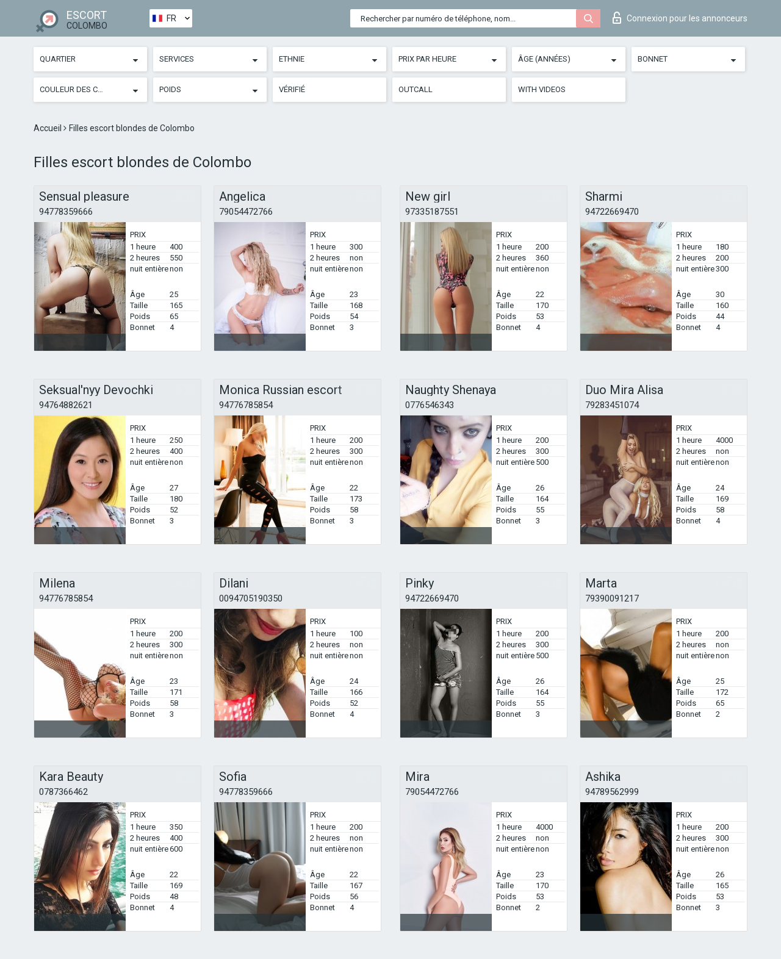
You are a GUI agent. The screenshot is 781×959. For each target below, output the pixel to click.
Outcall (415, 89)
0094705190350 (251, 598)
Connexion (680, 17)
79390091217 (612, 598)
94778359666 (66, 211)
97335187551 (432, 211)
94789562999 (612, 791)
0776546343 (429, 405)
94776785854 (246, 405)
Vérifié (292, 89)
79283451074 (612, 405)
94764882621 (66, 405)
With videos (542, 89)
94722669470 (612, 211)
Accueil (48, 128)
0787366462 (63, 791)
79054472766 (246, 211)
